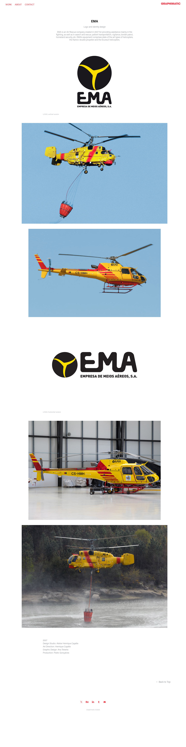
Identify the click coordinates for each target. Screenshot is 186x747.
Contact (29, 4)
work (9, 4)
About (18, 4)
